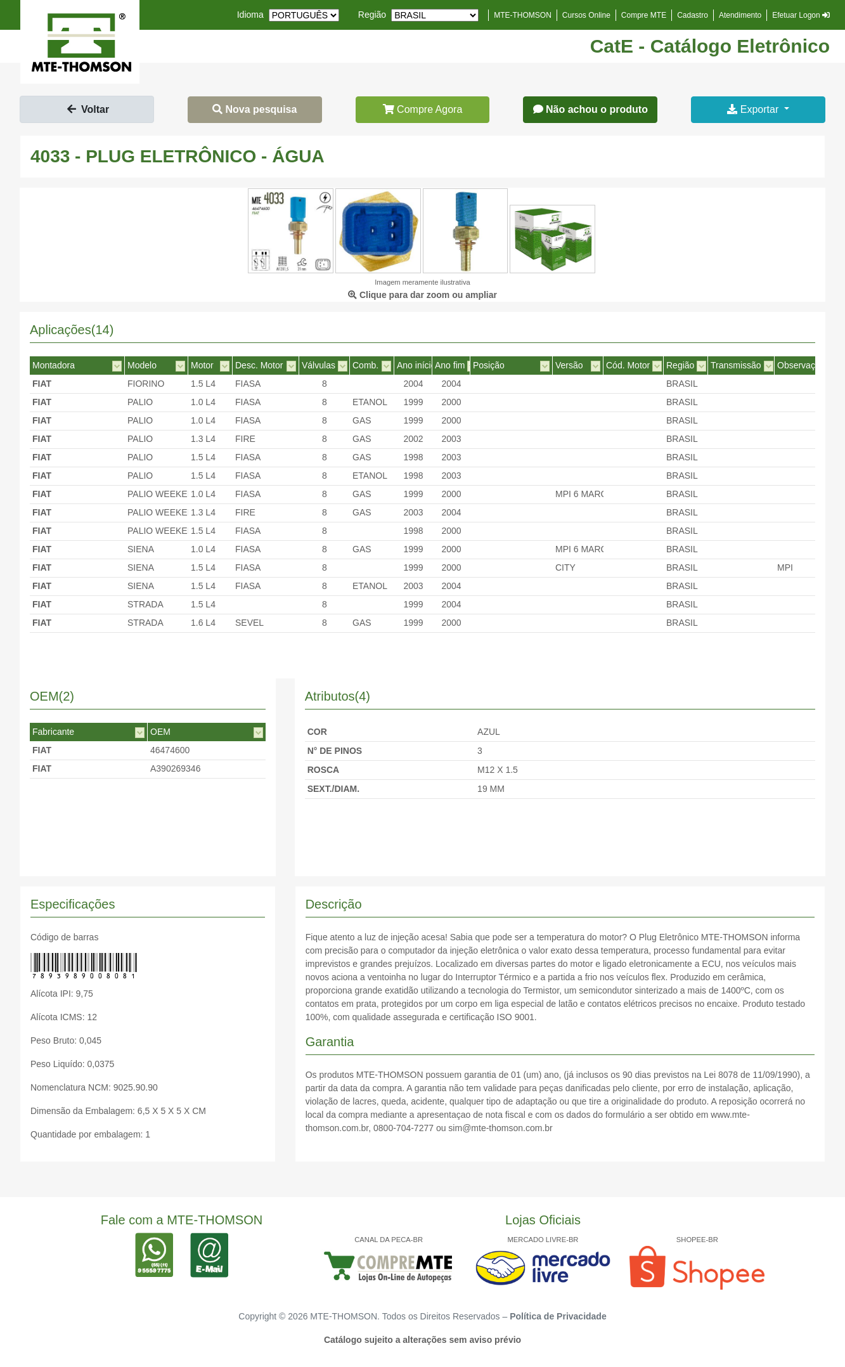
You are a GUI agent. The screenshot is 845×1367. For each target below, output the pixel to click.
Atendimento (740, 15)
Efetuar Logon (801, 15)
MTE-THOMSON (523, 15)
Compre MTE (643, 15)
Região (372, 15)
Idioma (250, 15)
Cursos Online (586, 15)
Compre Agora (423, 109)
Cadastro (692, 15)
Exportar (754, 109)
